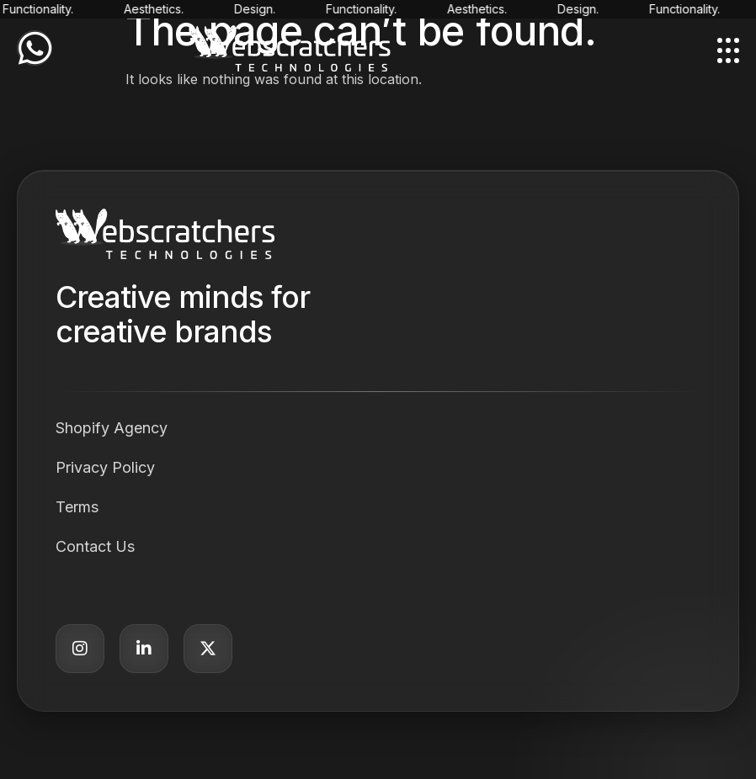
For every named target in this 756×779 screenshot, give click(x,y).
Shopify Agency (112, 428)
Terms (77, 507)
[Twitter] (208, 648)
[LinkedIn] (144, 648)
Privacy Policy (105, 467)
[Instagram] (80, 648)
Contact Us (95, 546)
